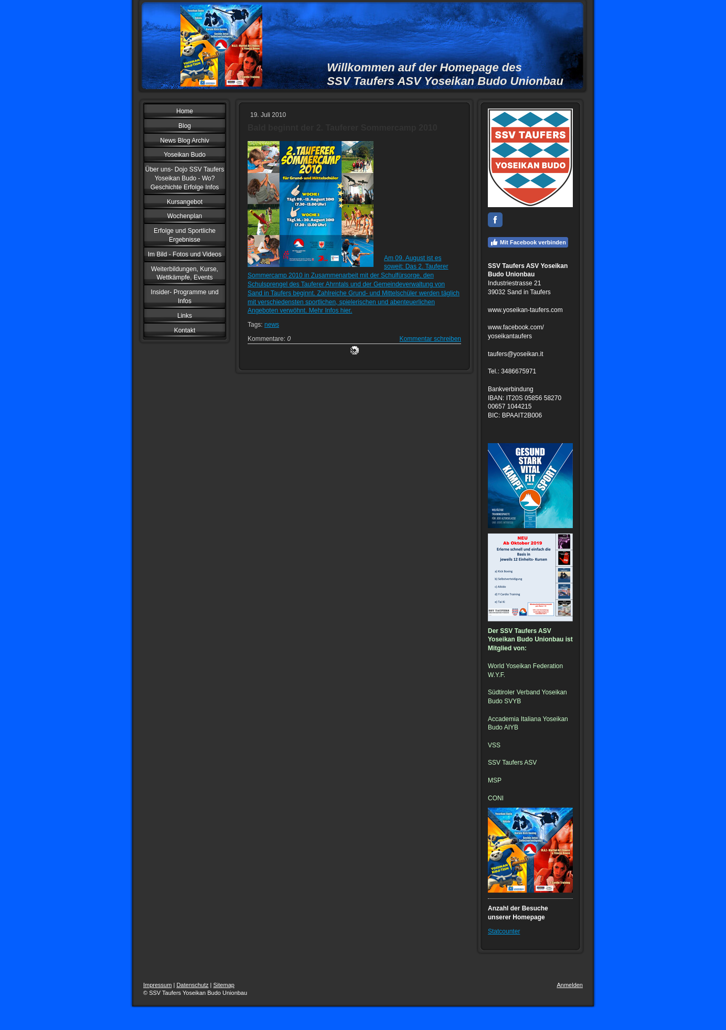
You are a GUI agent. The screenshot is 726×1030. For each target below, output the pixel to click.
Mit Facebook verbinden (528, 242)
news (271, 324)
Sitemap (223, 985)
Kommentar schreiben (430, 338)
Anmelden (570, 985)
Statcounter (504, 931)
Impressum (157, 985)
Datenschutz (192, 985)
